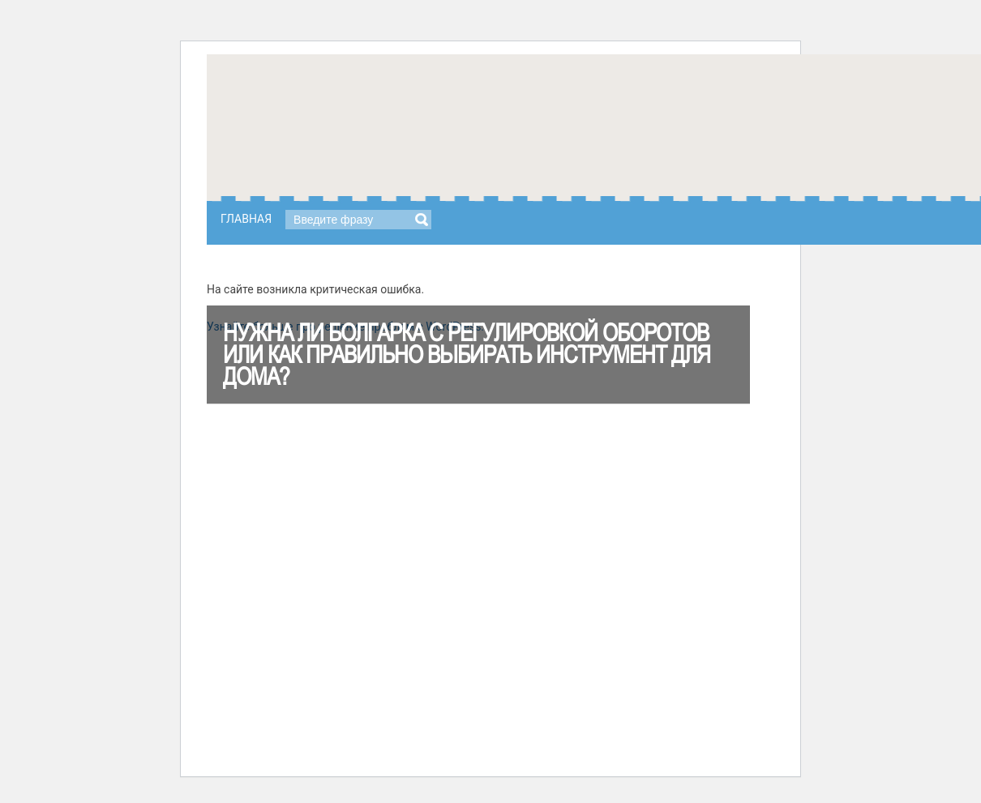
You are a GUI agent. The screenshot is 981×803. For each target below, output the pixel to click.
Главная (246, 218)
